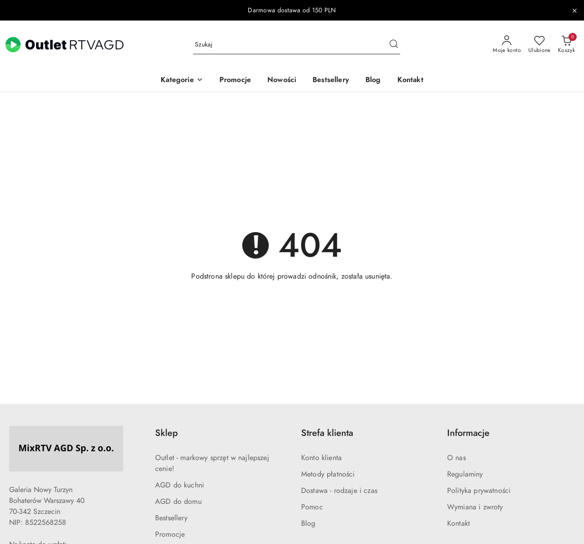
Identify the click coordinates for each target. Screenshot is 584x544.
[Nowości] (282, 80)
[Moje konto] (507, 45)
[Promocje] (235, 80)
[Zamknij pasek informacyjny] (574, 10)
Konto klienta (321, 458)
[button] (181, 80)
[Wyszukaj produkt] (296, 45)
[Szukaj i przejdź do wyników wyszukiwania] (393, 45)
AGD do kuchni (179, 485)
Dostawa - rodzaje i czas (339, 491)
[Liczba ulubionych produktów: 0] (539, 45)
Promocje (170, 534)
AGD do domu (178, 502)
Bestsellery (171, 518)
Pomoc (312, 507)
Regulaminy (465, 474)
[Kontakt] (410, 80)
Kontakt (458, 523)
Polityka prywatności (479, 491)
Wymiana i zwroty (475, 507)
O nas (456, 458)
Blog (308, 523)
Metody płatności (328, 474)
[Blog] (373, 80)
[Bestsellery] (331, 80)
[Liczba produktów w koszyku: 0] (566, 45)
